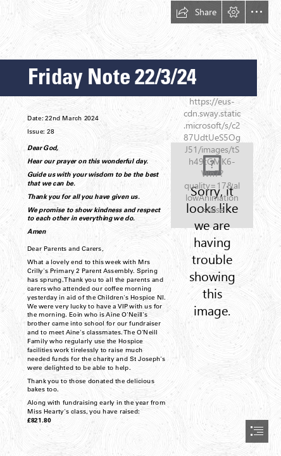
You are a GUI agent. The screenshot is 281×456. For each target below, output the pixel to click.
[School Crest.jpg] (212, 185)
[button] (196, 12)
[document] (140, 228)
